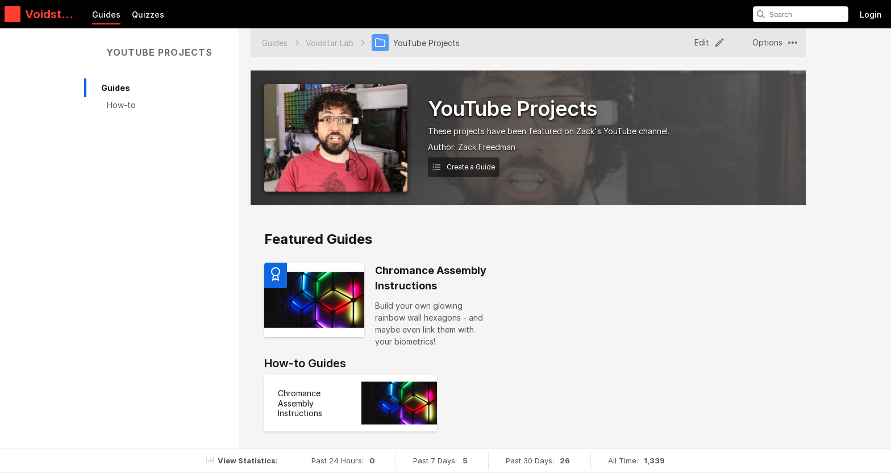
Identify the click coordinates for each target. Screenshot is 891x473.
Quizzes (148, 14)
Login (871, 14)
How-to (121, 105)
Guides (106, 14)
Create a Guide (463, 167)
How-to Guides (305, 363)
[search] (761, 14)
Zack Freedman (486, 147)
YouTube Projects (159, 52)
